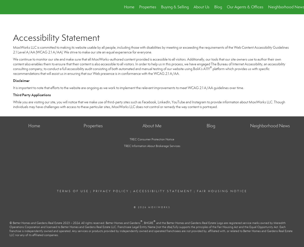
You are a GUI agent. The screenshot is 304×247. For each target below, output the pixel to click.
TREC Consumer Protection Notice (152, 139)
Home (129, 7)
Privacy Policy (111, 191)
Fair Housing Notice (222, 191)
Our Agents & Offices (245, 7)
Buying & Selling (175, 7)
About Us (201, 7)
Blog (218, 7)
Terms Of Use (73, 191)
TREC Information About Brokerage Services (152, 146)
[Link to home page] (6, 7)
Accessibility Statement (163, 191)
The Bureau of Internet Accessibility (236, 64)
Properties (147, 7)
